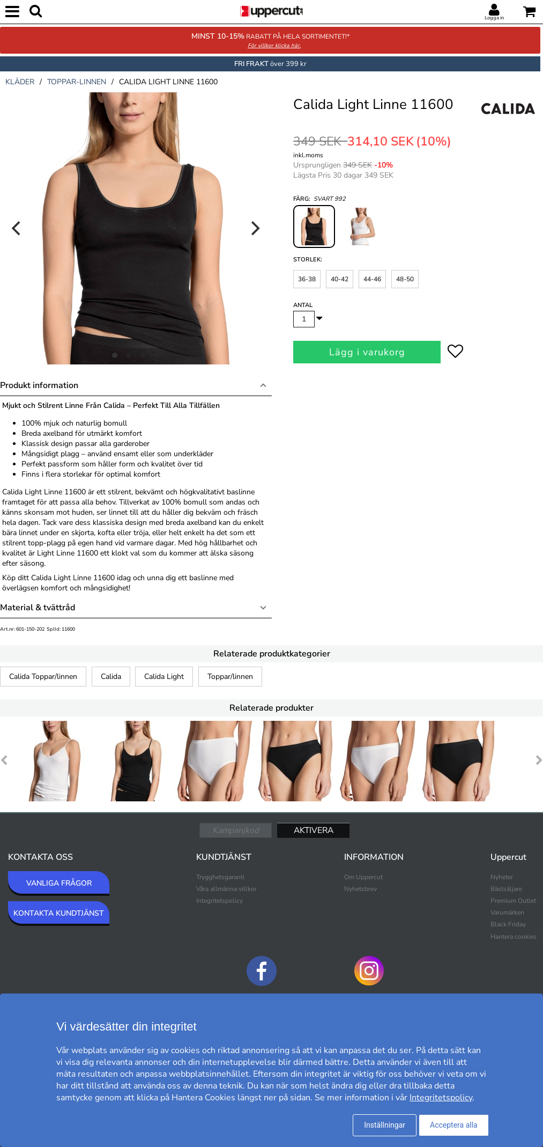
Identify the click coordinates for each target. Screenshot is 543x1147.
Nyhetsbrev (360, 889)
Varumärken (507, 912)
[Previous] (17, 228)
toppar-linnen (76, 82)
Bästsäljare (506, 889)
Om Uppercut (363, 877)
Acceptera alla (454, 1125)
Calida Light (164, 676)
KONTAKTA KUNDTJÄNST (58, 913)
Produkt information (39, 385)
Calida (111, 676)
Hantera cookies (513, 936)
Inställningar (384, 1125)
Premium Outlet (513, 900)
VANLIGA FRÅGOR (59, 883)
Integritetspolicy (219, 900)
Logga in (494, 17)
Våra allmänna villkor (226, 889)
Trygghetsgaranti (220, 877)
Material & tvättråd (37, 607)
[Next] (254, 228)
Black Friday (508, 924)
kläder (19, 82)
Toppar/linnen (230, 676)
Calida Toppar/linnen (43, 676)
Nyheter (501, 877)
